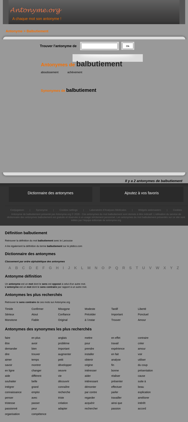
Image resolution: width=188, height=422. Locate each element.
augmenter (64, 354)
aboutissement (49, 72)
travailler (116, 397)
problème (64, 343)
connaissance (13, 392)
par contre (91, 392)
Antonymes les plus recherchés (33, 295)
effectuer (116, 386)
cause (141, 375)
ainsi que (116, 403)
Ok (127, 46)
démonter (90, 386)
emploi (35, 392)
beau (141, 386)
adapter (62, 408)
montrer (36, 364)
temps (35, 359)
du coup (143, 364)
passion (116, 408)
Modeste (90, 308)
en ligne (9, 370)
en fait (115, 354)
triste (61, 397)
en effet (115, 337)
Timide (9, 308)
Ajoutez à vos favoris (142, 193)
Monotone (11, 319)
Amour (142, 319)
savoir (8, 364)
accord (142, 408)
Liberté (142, 308)
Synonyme (41, 210)
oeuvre (62, 370)
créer (141, 343)
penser (9, 397)
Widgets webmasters (149, 210)
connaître (64, 386)
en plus (36, 337)
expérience (118, 348)
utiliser (142, 359)
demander (11, 348)
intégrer (9, 386)
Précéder (90, 314)
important (64, 348)
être (7, 343)
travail (114, 343)
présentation (145, 370)
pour (87, 343)
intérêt (141, 403)
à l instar (90, 319)
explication (144, 392)
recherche (64, 392)
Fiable (35, 319)
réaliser (115, 375)
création (63, 403)
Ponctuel (143, 314)
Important (117, 314)
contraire (143, 337)
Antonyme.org (42, 10)
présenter (117, 381)
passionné (11, 408)
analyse (116, 359)
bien (34, 348)
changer (36, 370)
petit (60, 359)
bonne (115, 370)
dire (7, 354)
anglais (62, 337)
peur (34, 408)
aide (7, 375)
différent (36, 375)
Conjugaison (17, 210)
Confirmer (37, 308)
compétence (39, 414)
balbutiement (45, 240)
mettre (88, 337)
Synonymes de (68, 91)
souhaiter (10, 381)
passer (36, 403)
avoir (34, 343)
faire (7, 337)
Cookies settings (68, 210)
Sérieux (9, 314)
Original (62, 319)
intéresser (91, 370)
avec (34, 397)
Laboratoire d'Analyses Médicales (107, 210)
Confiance (64, 314)
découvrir (63, 381)
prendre (89, 348)
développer (65, 364)
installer (89, 354)
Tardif (114, 308)
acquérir (90, 403)
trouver (36, 354)
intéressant (91, 381)
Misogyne (64, 308)
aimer (8, 359)
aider (88, 375)
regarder (90, 397)
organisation (12, 414)
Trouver (116, 319)
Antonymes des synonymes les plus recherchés (48, 329)
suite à (142, 381)
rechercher (91, 408)
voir (140, 354)
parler (114, 392)
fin (112, 364)
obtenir (89, 359)
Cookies (177, 210)
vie (60, 375)
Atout (35, 314)
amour (142, 348)
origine (89, 364)
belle (34, 381)
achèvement (74, 72)
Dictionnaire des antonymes (50, 193)
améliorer (143, 397)
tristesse (10, 403)
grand (35, 386)
